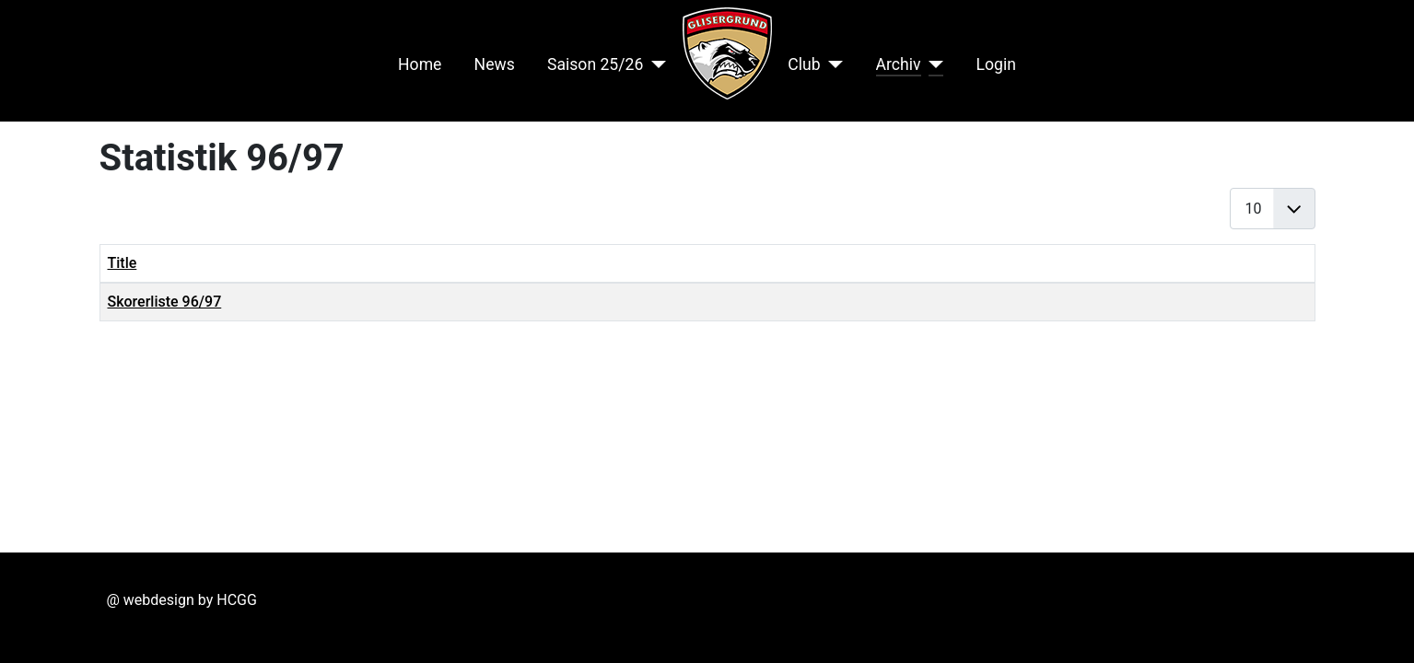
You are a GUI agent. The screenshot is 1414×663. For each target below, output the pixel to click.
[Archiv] (932, 64)
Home (419, 64)
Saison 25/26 (595, 64)
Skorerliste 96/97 (165, 301)
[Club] (832, 64)
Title (122, 263)
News (494, 64)
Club (804, 64)
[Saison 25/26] (654, 64)
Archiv (898, 64)
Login (996, 64)
